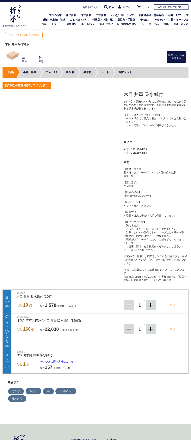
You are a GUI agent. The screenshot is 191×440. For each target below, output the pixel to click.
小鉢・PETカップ (178, 15)
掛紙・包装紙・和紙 (53, 19)
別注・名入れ (180, 24)
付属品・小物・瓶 (102, 19)
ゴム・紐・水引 (79, 19)
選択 (172, 305)
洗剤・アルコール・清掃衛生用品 (117, 24)
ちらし (33, 391)
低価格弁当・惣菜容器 (151, 15)
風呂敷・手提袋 (126, 19)
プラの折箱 (55, 15)
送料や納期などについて (171, 6)
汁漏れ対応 (66, 391)
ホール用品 (87, 24)
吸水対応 (17, 398)
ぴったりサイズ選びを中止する (24, 35)
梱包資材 (145, 19)
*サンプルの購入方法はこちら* (57, 361)
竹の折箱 (101, 15)
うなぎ (16, 391)
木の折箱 (86, 15)
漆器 (166, 24)
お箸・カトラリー (51, 24)
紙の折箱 (71, 15)
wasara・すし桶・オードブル (171, 19)
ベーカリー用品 (150, 24)
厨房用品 (71, 24)
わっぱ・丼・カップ (122, 15)
